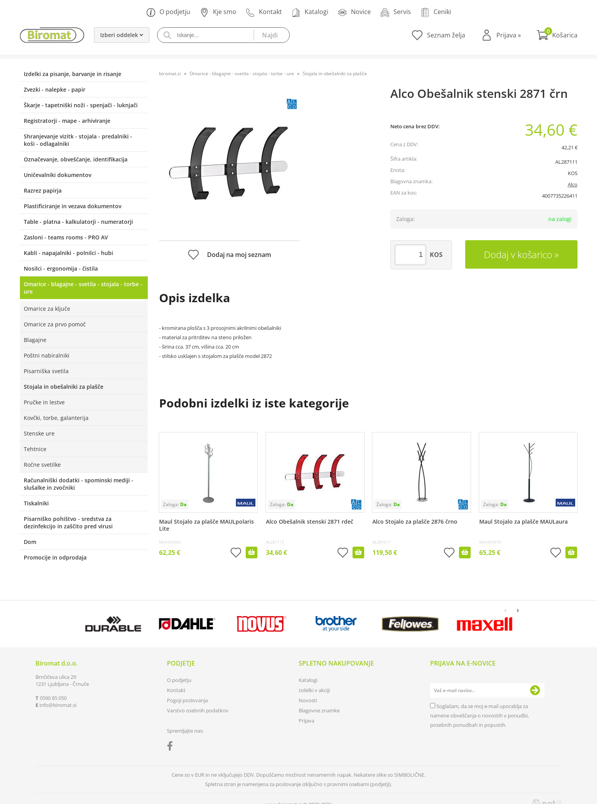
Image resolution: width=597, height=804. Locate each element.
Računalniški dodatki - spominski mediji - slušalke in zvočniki (78, 483)
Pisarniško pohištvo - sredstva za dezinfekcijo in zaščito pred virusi (68, 522)
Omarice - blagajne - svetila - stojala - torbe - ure (83, 287)
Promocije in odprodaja (55, 557)
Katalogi (309, 12)
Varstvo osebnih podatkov (198, 710)
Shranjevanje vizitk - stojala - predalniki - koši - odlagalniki (78, 140)
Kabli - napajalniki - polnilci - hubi (68, 253)
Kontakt (264, 12)
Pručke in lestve (44, 402)
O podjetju (168, 12)
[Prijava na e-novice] (535, 690)
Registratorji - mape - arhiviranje (67, 120)
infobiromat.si (57, 704)
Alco (573, 184)
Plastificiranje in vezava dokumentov (72, 206)
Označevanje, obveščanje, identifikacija (76, 159)
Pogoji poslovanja (187, 700)
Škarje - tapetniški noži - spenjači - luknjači (81, 105)
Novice (354, 12)
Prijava (508, 35)
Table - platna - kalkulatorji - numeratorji (78, 221)
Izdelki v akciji (314, 690)
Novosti (308, 700)
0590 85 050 (53, 697)
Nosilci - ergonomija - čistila (61, 268)
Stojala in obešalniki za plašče (63, 386)
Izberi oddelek (121, 35)
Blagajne (35, 340)
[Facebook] (172, 747)
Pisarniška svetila (46, 371)
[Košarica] (557, 35)
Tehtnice (35, 449)
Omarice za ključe (47, 308)
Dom (30, 541)
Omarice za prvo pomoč (55, 324)
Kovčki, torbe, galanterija (56, 417)
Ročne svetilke (42, 464)
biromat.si (170, 73)
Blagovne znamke (319, 710)
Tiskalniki (36, 503)
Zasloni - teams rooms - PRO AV (66, 237)
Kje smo (218, 12)
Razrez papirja (43, 190)
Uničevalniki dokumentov (57, 175)
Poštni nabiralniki (46, 355)
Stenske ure (39, 433)
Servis (395, 12)
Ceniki (435, 12)
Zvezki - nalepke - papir (54, 89)
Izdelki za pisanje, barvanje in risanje (72, 74)
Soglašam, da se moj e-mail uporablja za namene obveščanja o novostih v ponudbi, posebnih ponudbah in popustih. (479, 715)
